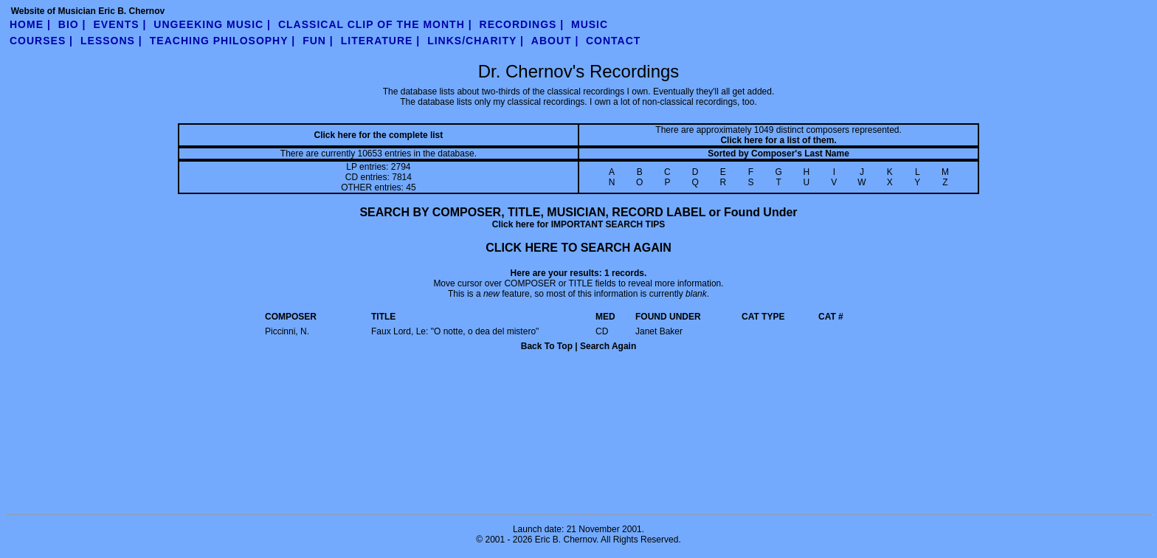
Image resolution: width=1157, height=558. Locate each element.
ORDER (471, 383)
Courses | (41, 40)
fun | (318, 40)
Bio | (72, 24)
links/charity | (475, 40)
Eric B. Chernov (565, 539)
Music (589, 24)
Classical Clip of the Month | (375, 24)
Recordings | (522, 24)
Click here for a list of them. (778, 140)
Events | (120, 24)
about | (555, 40)
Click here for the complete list (378, 135)
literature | (380, 40)
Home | (30, 24)
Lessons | (111, 40)
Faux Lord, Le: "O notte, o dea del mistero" (455, 331)
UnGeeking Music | (212, 24)
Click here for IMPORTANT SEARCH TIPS (578, 224)
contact (613, 40)
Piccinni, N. (287, 331)
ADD (756, 383)
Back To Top (547, 346)
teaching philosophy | (222, 40)
